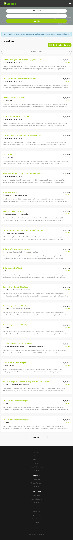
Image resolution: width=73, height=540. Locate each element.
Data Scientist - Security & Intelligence (16, 419)
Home (36, 452)
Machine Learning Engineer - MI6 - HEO (16, 116)
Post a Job (36, 479)
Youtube (36, 522)
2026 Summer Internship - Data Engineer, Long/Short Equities (24, 230)
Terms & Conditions (36, 467)
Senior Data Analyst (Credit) (12, 268)
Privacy (36, 470)
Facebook (36, 511)
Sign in (36, 486)
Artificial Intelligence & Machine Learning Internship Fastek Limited (26, 381)
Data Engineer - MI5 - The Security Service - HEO (19, 78)
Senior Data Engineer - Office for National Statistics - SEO (23, 173)
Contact (36, 456)
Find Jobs (36, 21)
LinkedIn (38, 518)
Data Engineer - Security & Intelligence (16, 287)
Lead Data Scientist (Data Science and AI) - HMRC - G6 (22, 135)
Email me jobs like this (61, 45)
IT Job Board (40, 534)
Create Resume (36, 499)
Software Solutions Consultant (13, 211)
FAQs (36, 463)
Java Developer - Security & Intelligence (16, 306)
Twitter (37, 515)
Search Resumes (36, 483)
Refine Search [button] (36, 51)
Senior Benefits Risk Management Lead (16, 249)
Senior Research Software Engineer (15, 362)
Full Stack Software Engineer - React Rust (17, 343)
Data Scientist (8, 154)
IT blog (36, 506)
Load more (36, 437)
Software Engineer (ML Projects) (14, 97)
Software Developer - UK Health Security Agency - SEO (22, 59)
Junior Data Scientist (10, 192)
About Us (36, 459)
